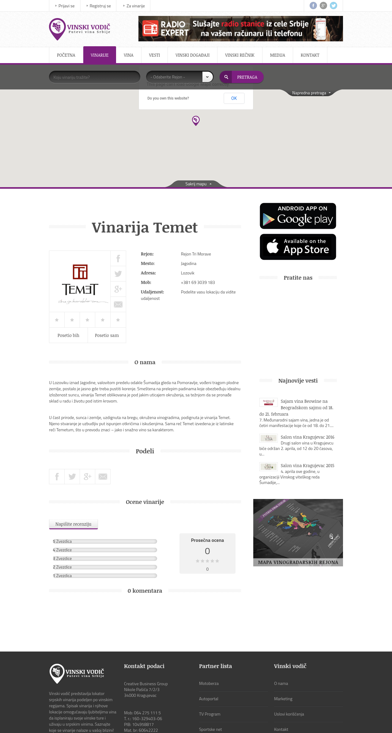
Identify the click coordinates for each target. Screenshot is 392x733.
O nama (281, 643)
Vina (128, 55)
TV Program (210, 673)
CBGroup (246, 720)
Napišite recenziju (73, 524)
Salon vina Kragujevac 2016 (307, 437)
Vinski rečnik (239, 55)
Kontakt (310, 55)
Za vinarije (135, 5)
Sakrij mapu (196, 183)
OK (234, 98)
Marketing (283, 658)
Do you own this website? (168, 98)
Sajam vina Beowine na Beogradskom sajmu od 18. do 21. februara (296, 407)
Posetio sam (107, 335)
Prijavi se (66, 5)
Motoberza (209, 643)
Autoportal (208, 658)
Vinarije (100, 55)
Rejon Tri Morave (196, 254)
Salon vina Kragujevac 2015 (307, 465)
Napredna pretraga (309, 92)
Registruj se (100, 5)
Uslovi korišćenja (289, 673)
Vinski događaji (192, 55)
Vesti (154, 55)
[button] (196, 121)
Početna (66, 55)
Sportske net (210, 689)
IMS (183, 720)
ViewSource (206, 720)
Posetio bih (68, 335)
